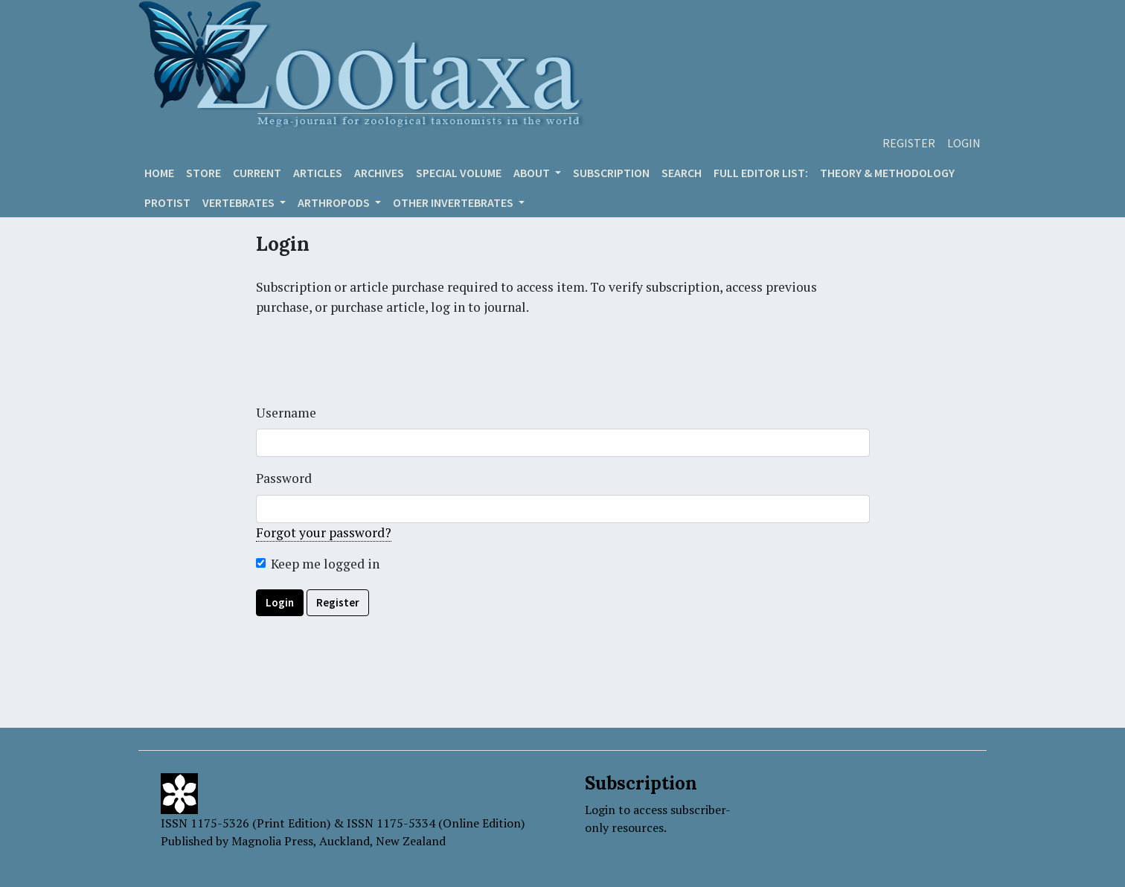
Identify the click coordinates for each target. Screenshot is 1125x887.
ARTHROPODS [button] (335, 202)
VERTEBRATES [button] (239, 202)
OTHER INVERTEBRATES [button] (454, 202)
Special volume (458, 172)
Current (257, 172)
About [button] (532, 172)
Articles (317, 172)
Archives (379, 172)
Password (284, 478)
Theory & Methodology (887, 172)
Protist (167, 202)
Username (286, 412)
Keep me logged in (325, 563)
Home (159, 172)
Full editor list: (761, 172)
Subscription (611, 172)
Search (681, 172)
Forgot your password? (323, 532)
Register (908, 142)
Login (964, 142)
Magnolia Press (272, 841)
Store (203, 172)
